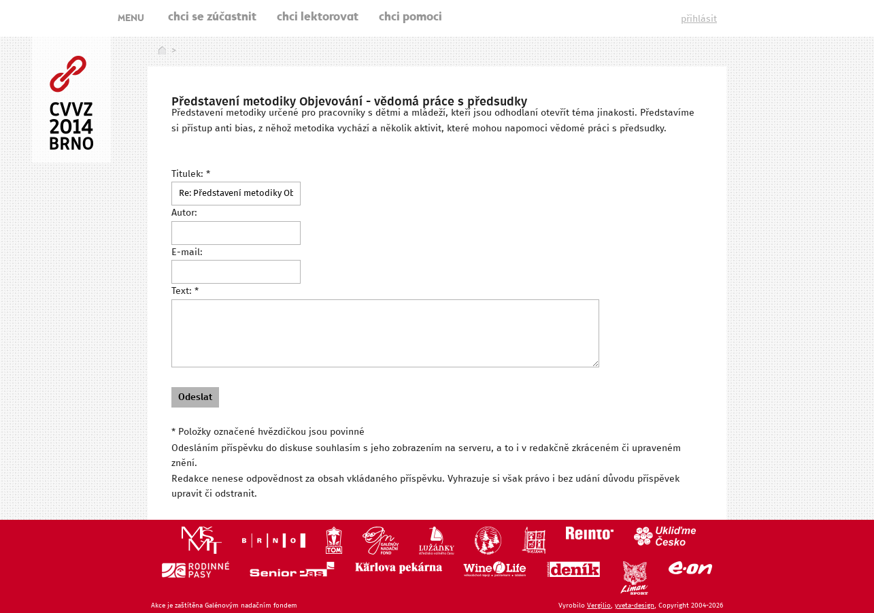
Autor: (184, 213)
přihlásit (699, 19)
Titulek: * (190, 174)
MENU (131, 19)
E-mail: (187, 252)
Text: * (185, 291)
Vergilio (599, 605)
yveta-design (634, 605)
